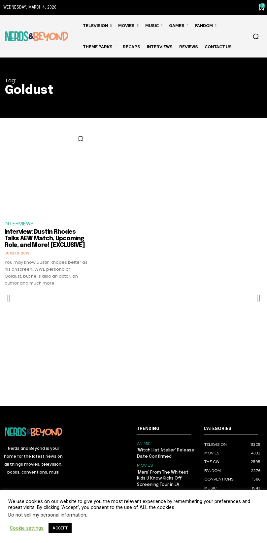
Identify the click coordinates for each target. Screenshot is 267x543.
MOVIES (144, 465)
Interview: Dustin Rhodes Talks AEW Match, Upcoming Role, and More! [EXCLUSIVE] (45, 239)
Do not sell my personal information (47, 515)
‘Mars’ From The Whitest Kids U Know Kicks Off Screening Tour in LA (162, 478)
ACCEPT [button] (60, 527)
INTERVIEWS (19, 224)
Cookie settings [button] (27, 528)
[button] (256, 36)
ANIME (143, 443)
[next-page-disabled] (258, 298)
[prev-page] (9, 298)
